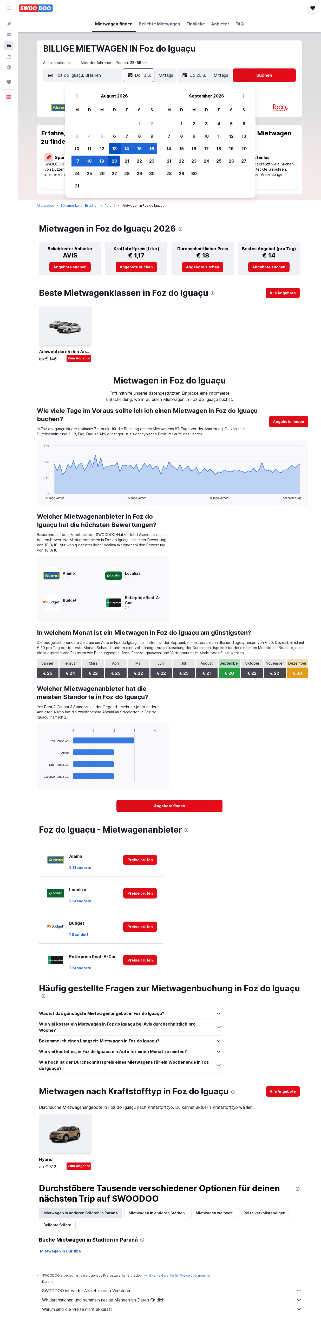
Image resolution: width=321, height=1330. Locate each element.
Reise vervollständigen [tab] (264, 1213)
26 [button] (102, 173)
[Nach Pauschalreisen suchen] (9, 56)
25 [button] (89, 173)
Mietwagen (45, 205)
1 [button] (139, 123)
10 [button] (77, 148)
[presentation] (180, 229)
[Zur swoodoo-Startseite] (36, 8)
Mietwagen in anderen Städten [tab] (157, 1213)
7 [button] (127, 136)
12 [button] (102, 148)
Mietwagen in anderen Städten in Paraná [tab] (80, 1213)
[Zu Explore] (9, 67)
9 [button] (151, 136)
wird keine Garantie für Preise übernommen (178, 1275)
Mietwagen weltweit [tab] (214, 1213)
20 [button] (114, 161)
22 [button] (139, 161)
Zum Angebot (79, 358)
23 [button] (151, 161)
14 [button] (127, 148)
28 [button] (127, 173)
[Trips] (9, 82)
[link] (70, 267)
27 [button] (114, 173)
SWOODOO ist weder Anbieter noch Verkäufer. (172, 1290)
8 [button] (139, 136)
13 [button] (114, 148)
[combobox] (57, 62)
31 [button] (77, 186)
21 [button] (127, 161)
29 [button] (139, 173)
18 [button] (89, 161)
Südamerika (69, 205)
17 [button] (77, 161)
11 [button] (89, 148)
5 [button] (102, 136)
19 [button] (102, 161)
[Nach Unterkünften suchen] (9, 35)
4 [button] (89, 136)
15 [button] (139, 148)
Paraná (109, 205)
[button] (9, 8)
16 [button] (151, 148)
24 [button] (77, 173)
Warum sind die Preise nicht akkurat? (172, 1309)
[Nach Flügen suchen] (9, 24)
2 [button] (151, 123)
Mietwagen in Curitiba (60, 1251)
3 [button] (77, 136)
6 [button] (114, 136)
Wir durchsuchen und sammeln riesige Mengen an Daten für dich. (172, 1300)
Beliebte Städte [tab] (57, 1225)
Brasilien (91, 205)
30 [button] (152, 173)
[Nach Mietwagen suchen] (9, 45)
